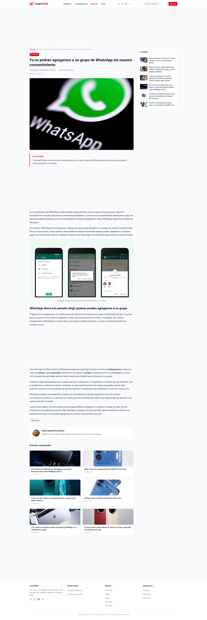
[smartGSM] (40, 4)
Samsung (108, 590)
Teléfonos (67, 4)
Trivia (103, 4)
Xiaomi (107, 598)
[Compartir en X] (39, 74)
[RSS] (130, 4)
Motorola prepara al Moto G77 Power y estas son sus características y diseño (162, 60)
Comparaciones (81, 4)
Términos (146, 598)
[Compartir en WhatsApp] (42, 74)
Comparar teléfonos (75, 590)
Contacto (146, 590)
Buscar (173, 4)
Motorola (108, 602)
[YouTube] (126, 4)
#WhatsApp (35, 420)
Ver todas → (109, 606)
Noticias (94, 4)
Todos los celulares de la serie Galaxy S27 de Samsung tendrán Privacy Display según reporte (160, 78)
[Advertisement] (82, 188)
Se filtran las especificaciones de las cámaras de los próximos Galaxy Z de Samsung (162, 96)
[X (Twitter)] (119, 4)
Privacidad (147, 594)
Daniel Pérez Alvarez (66, 70)
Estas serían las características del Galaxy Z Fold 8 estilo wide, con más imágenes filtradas (162, 69)
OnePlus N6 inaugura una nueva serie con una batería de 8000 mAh (161, 104)
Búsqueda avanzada (75, 594)
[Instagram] (122, 4)
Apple (107, 594)
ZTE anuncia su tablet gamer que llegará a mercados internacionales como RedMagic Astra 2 (161, 87)
